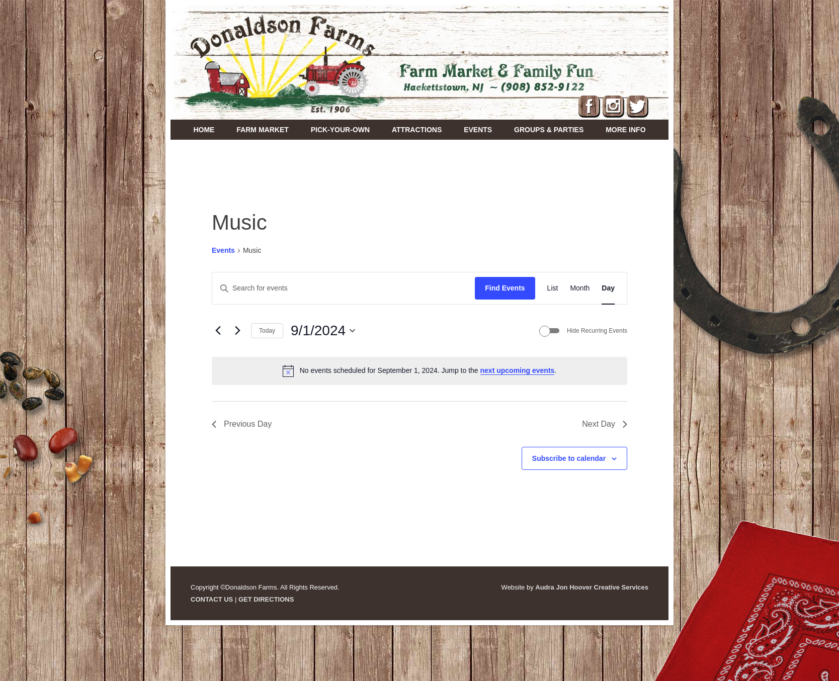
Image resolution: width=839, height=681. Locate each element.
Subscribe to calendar (569, 458)
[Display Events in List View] (552, 288)
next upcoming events (517, 370)
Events (478, 130)
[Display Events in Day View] (608, 288)
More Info (625, 130)
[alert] (419, 371)
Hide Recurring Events (597, 330)
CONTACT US (212, 599)
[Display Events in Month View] (580, 288)
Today (267, 330)
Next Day (604, 424)
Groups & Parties (548, 130)
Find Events (505, 288)
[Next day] (237, 331)
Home (203, 130)
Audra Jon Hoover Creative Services (591, 587)
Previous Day (242, 424)
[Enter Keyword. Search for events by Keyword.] (343, 288)
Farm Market (262, 130)
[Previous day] (218, 331)
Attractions (417, 130)
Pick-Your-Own (340, 130)
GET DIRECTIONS (266, 599)
